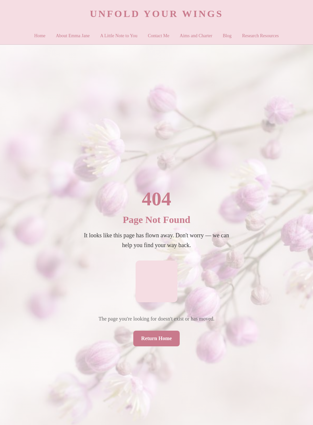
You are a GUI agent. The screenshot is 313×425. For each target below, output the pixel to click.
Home (39, 35)
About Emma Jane (73, 35)
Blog (227, 35)
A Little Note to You (118, 35)
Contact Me (158, 35)
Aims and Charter (196, 35)
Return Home (156, 338)
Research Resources (260, 35)
